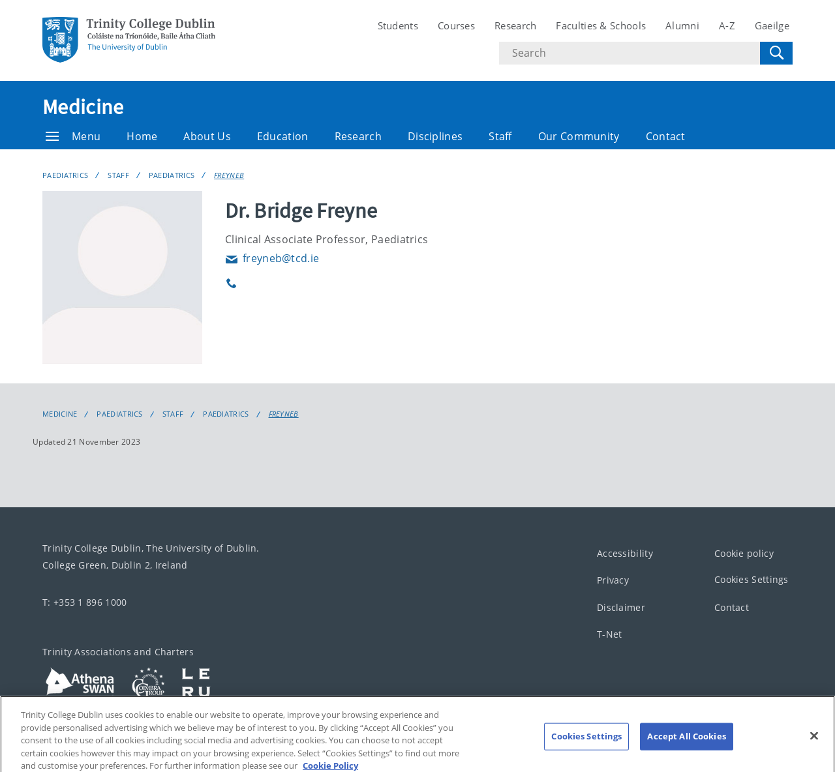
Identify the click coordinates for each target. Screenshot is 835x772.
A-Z (727, 25)
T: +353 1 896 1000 (84, 602)
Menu (73, 136)
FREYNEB (229, 175)
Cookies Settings (751, 579)
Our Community (579, 136)
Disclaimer (621, 607)
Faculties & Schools (601, 25)
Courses (456, 25)
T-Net (609, 634)
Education (283, 136)
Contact (666, 136)
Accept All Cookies (686, 744)
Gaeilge (772, 25)
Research (515, 25)
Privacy (613, 580)
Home (142, 136)
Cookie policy (744, 553)
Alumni (682, 25)
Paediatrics (65, 175)
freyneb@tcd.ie (272, 258)
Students (398, 25)
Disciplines (435, 136)
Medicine (82, 107)
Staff (500, 136)
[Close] (814, 744)
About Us (206, 136)
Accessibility (625, 553)
